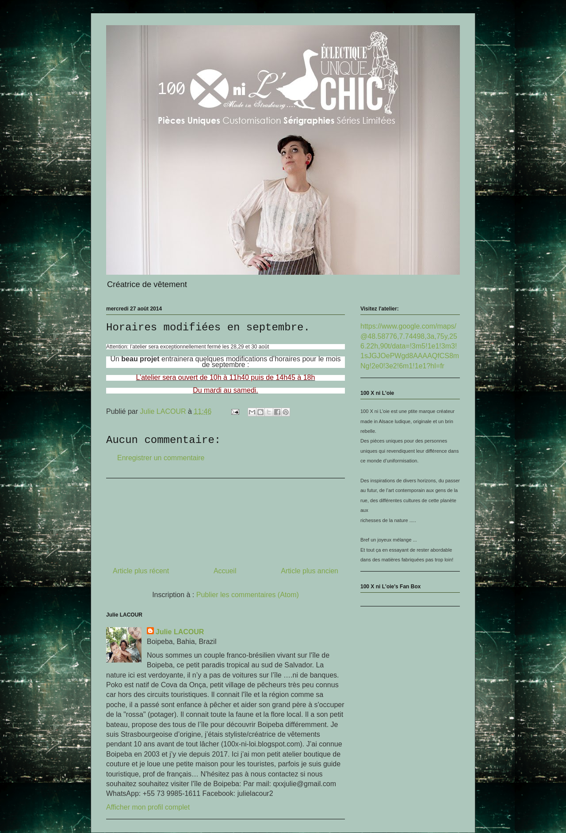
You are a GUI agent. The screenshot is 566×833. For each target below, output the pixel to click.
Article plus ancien (309, 571)
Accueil (225, 571)
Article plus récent (141, 571)
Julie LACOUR (180, 632)
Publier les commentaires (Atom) (247, 594)
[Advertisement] (225, 519)
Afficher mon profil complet (148, 807)
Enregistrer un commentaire (160, 458)
